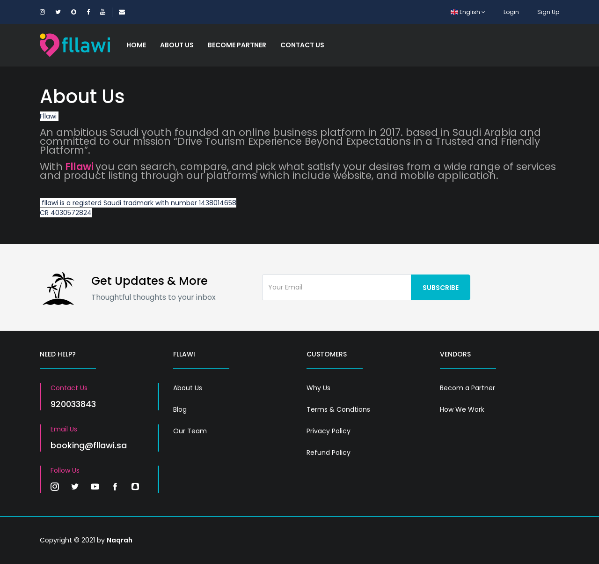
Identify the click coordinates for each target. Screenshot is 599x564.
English (468, 12)
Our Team (190, 431)
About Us (177, 45)
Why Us (318, 388)
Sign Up (548, 12)
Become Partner (237, 45)
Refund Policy (329, 452)
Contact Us (302, 45)
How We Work (462, 409)
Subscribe (441, 287)
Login (511, 12)
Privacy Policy (329, 431)
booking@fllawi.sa (89, 445)
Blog (180, 409)
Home (136, 45)
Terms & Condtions (338, 409)
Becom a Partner (467, 388)
